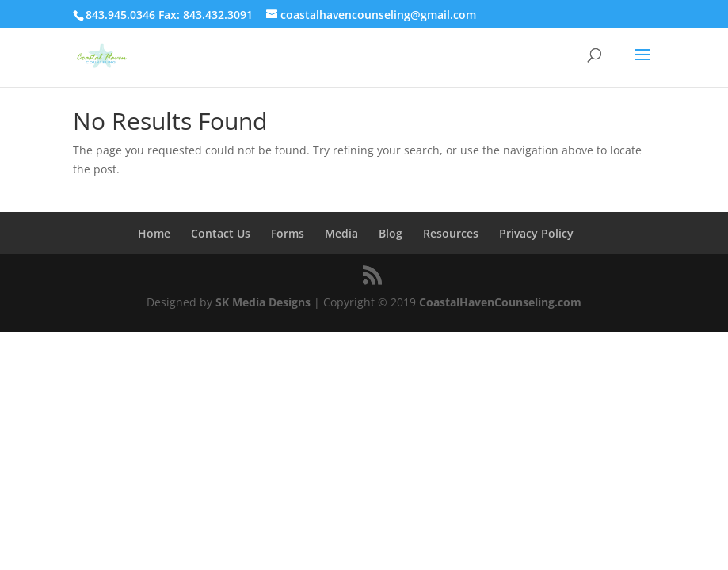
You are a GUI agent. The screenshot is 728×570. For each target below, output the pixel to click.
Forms (287, 233)
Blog (390, 233)
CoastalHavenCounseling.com (500, 302)
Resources (450, 233)
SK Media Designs (263, 302)
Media (341, 233)
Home (154, 233)
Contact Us (220, 233)
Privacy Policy (536, 233)
